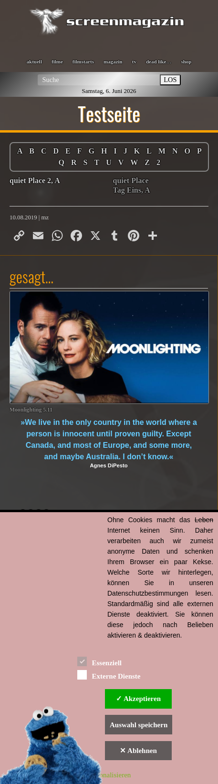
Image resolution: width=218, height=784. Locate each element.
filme (57, 61)
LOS (170, 79)
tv (134, 61)
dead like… (158, 61)
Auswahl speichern (138, 725)
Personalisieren (109, 775)
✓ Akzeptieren (138, 698)
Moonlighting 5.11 (31, 410)
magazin (113, 61)
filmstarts (83, 61)
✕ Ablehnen (138, 750)
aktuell (34, 61)
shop (186, 61)
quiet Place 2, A (35, 180)
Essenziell (99, 661)
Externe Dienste (108, 674)
